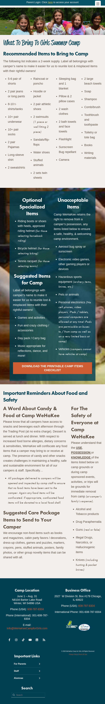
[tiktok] (23, 639)
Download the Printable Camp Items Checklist (52, 368)
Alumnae (27, 678)
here (50, 2)
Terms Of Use (83, 654)
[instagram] (16, 639)
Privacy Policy (73, 654)
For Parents (27, 663)
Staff (27, 671)
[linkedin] (37, 639)
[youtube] (30, 639)
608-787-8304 (35, 608)
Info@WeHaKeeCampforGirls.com (27, 628)
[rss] (44, 639)
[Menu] (98, 4)
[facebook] (9, 639)
